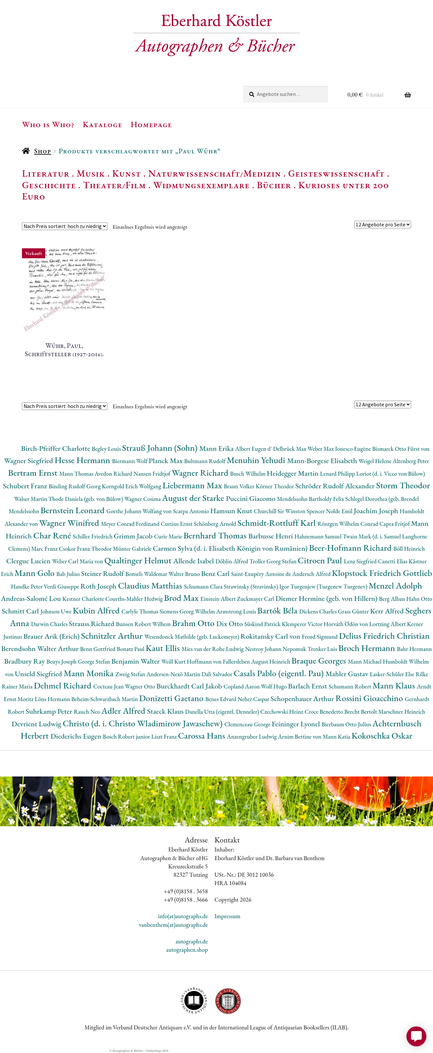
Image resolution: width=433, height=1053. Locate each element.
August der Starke (194, 498)
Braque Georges (319, 660)
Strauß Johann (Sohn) (160, 447)
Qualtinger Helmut (138, 560)
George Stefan (94, 661)
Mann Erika (217, 448)
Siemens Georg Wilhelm (188, 611)
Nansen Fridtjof (153, 473)
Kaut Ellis (163, 648)
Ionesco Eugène (353, 448)
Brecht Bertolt (361, 711)
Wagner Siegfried (29, 460)
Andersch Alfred (312, 574)
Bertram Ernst (33, 472)
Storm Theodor (403, 485)
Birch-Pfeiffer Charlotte (56, 448)
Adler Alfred (124, 710)
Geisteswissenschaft (336, 173)
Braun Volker (240, 486)
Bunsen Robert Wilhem (144, 624)
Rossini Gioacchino (370, 698)
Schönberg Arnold (216, 523)
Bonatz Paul (131, 649)
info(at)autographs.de (183, 916)
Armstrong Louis (237, 611)
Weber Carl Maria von (78, 561)
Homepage (151, 124)
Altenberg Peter (411, 461)
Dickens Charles (318, 611)
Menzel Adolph (395, 585)
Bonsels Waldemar (146, 574)
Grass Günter (354, 611)
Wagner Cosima (143, 499)
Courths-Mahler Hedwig (134, 599)
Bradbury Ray (25, 661)
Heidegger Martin (293, 473)
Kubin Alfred (97, 610)
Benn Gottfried (98, 649)
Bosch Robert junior (127, 736)
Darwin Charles (50, 624)
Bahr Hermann (414, 649)
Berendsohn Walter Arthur (40, 648)
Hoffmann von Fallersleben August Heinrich (239, 661)
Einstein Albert (218, 599)
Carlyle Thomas (141, 611)
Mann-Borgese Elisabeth (323, 460)
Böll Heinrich (409, 548)
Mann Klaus (395, 685)
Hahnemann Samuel (318, 536)
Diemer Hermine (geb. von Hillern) (327, 598)
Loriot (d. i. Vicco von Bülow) (390, 473)
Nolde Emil (340, 511)
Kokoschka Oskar (382, 735)
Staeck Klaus (166, 711)
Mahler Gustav (348, 674)
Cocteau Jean (109, 686)
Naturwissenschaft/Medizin (214, 173)
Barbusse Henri (271, 536)
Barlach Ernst (308, 686)
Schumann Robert (351, 686)
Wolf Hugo (274, 686)
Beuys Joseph (62, 661)
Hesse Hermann (83, 460)
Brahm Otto (194, 623)
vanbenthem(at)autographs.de (173, 925)
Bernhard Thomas (215, 535)
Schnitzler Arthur (112, 635)
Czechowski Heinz (282, 711)
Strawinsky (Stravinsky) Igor (257, 586)
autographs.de (191, 941)
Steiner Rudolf (103, 573)
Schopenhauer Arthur (303, 698)
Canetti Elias (393, 561)
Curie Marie (168, 536)
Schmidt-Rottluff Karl (278, 522)
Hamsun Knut (232, 511)
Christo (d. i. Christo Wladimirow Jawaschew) (144, 723)
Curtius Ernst (177, 523)
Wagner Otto (141, 686)
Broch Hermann (367, 648)
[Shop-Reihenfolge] (64, 226)
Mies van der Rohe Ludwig (213, 649)
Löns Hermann (53, 699)
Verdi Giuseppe (62, 586)
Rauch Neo (87, 711)
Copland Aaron (242, 686)
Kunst (126, 173)
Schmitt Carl (21, 611)
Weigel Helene (376, 461)
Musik (91, 173)
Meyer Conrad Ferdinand (131, 523)
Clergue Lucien (29, 561)
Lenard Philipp (338, 473)
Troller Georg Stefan (274, 561)
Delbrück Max (290, 448)
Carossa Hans (202, 735)
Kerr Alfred (387, 611)
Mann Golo (35, 573)
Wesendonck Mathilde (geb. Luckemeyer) (192, 636)
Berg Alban (392, 599)
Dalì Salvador (218, 674)
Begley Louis (107, 448)
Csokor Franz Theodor (86, 548)
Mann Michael (365, 661)
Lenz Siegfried (361, 561)
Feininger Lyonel (297, 724)
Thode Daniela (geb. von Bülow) (86, 499)
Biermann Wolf (130, 461)
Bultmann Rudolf (205, 461)
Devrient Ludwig (37, 724)
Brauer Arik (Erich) (52, 636)
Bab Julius (68, 574)
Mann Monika (89, 673)
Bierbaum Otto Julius (346, 724)
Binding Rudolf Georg (75, 486)
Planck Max (166, 460)
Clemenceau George (247, 724)
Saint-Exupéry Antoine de (261, 574)
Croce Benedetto (324, 711)
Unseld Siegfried (39, 674)
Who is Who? (48, 124)
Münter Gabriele (133, 548)
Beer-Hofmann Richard (351, 547)
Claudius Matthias (151, 585)
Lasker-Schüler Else (393, 674)
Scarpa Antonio (191, 511)
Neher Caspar (254, 699)
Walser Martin (31, 499)
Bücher (274, 185)
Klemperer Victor (303, 624)
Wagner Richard (200, 472)
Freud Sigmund (320, 636)
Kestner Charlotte (83, 599)
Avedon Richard (114, 473)
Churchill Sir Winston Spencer (290, 511)
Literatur (45, 173)
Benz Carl (216, 573)
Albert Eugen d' (254, 448)
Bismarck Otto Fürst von (400, 448)
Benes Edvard (221, 699)
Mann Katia (337, 736)
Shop (42, 150)
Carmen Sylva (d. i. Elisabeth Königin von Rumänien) (231, 548)
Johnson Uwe (57, 611)
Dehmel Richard (63, 685)
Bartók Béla (278, 610)
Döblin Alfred (232, 561)
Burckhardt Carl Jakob (190, 686)
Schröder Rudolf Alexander (335, 486)
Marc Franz (45, 548)
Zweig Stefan (130, 674)
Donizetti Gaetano (172, 698)
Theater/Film (114, 185)
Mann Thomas (77, 473)
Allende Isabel (194, 561)
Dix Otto (230, 623)
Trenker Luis (322, 649)
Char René (53, 535)
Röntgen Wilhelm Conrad (348, 523)
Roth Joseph (99, 586)
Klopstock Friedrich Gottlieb (382, 573)
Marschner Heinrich (401, 711)
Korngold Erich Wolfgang (132, 486)
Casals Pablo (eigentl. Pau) (280, 673)
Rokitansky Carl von (271, 636)
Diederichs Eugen (77, 736)
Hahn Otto (419, 599)
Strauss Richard (92, 623)
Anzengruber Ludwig (252, 736)
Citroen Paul (321, 560)
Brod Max (182, 598)
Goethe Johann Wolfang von (139, 511)
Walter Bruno (184, 574)
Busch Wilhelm (248, 473)
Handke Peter (27, 586)
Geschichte (49, 185)
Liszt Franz (164, 736)
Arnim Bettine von (300, 736)
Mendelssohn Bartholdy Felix (311, 499)
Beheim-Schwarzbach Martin (105, 699)
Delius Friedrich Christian (384, 635)
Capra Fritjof (395, 523)
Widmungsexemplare (201, 185)
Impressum (228, 916)
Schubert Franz (26, 486)
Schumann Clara (204, 586)
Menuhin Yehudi (257, 460)
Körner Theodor (275, 486)
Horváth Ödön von (346, 624)
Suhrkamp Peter (50, 711)
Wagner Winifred (70, 522)
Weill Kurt (174, 661)
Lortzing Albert (388, 624)
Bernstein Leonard (74, 510)
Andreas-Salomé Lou (31, 598)
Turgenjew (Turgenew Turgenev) (329, 586)
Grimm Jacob (134, 536)
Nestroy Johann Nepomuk (276, 649)
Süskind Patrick (263, 624)
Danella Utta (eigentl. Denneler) (222, 711)
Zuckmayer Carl (256, 599)
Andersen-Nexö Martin (174, 674)
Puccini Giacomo (251, 498)
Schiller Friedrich (93, 536)
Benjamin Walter (136, 661)
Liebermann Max (193, 485)
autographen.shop (187, 949)
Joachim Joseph (376, 511)
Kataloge (102, 124)
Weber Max (321, 448)
